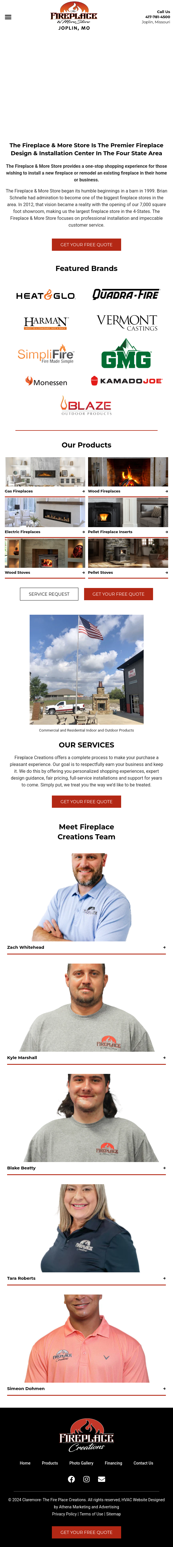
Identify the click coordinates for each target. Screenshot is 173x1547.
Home (25, 1463)
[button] (8, 17)
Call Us (163, 11)
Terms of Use (91, 1514)
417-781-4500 (157, 17)
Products (50, 1463)
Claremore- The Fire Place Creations (54, 1500)
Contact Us (143, 1463)
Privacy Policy (64, 1514)
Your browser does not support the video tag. (86, 84)
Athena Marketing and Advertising (89, 1507)
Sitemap (113, 1514)
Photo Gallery (81, 1463)
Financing (113, 1463)
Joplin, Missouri (156, 22)
